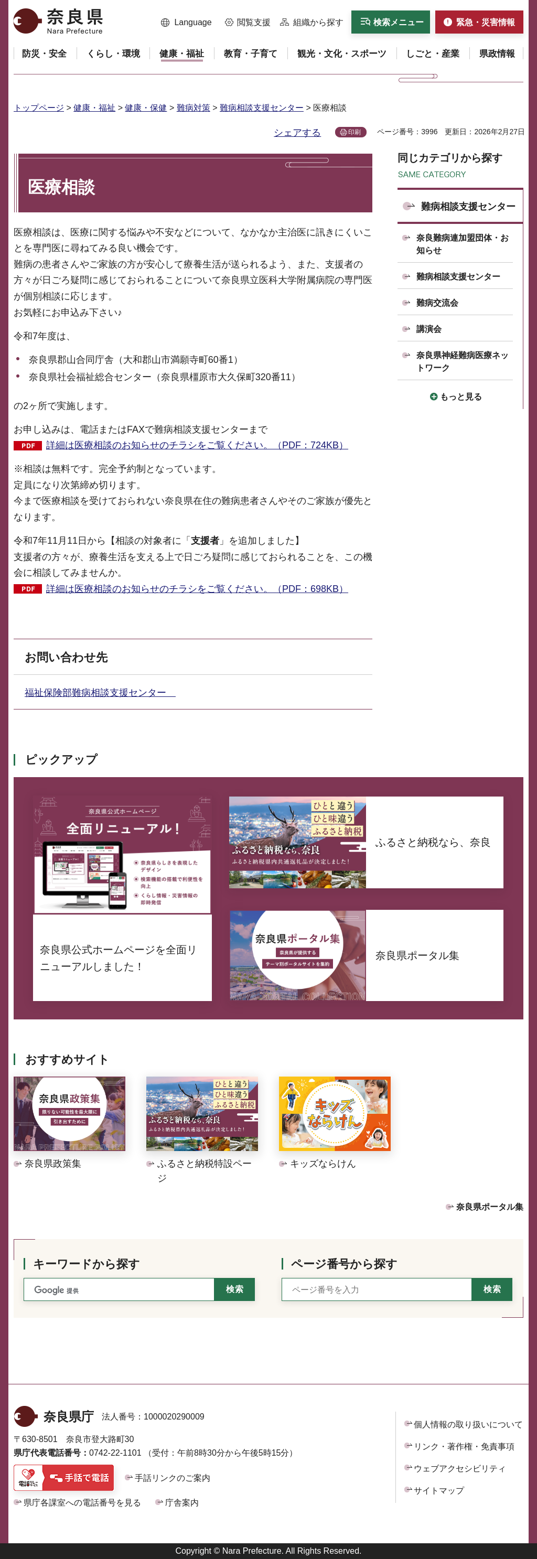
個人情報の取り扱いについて (468, 1424)
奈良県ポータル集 (489, 1206)
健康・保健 (146, 107)
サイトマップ (439, 1490)
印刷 (354, 132)
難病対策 (193, 107)
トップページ (39, 107)
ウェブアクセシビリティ (460, 1468)
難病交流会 (437, 302)
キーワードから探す (86, 1264)
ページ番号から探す (344, 1264)
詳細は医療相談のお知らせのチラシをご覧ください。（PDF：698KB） (197, 589)
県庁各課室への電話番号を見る (82, 1502)
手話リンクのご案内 (172, 1478)
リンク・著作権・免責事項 (464, 1446)
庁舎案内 (182, 1502)
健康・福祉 (94, 107)
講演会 (429, 329)
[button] (186, 22)
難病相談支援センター (262, 107)
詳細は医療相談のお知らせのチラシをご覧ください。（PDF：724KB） (197, 445)
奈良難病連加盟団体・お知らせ (462, 244)
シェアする (297, 132)
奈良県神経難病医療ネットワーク (462, 361)
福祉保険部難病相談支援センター (100, 692)
